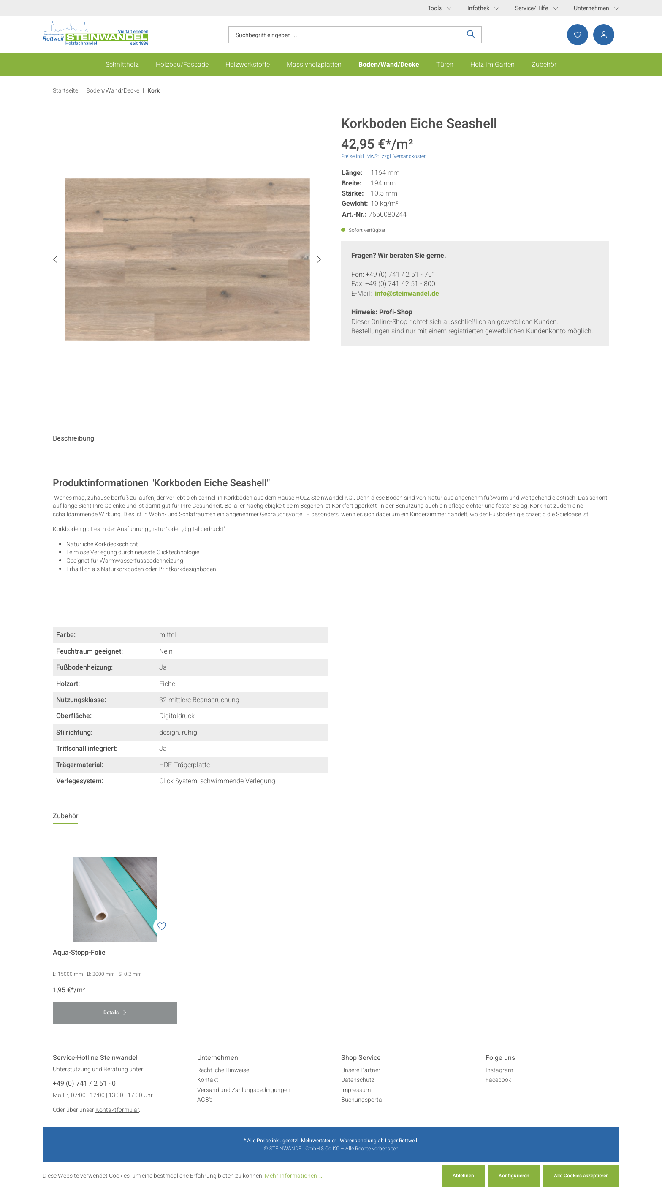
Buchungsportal (362, 1099)
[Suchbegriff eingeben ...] (344, 34)
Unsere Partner (360, 1070)
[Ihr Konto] (601, 34)
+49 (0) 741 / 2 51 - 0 (84, 1084)
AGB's (204, 1099)
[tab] (73, 440)
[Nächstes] (319, 260)
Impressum (356, 1090)
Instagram (499, 1070)
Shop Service (361, 1058)
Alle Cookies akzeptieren (581, 1175)
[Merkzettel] (575, 34)
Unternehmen (596, 8)
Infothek (483, 8)
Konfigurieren (514, 1175)
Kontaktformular (117, 1110)
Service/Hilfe (536, 8)
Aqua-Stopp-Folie (79, 953)
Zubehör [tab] (65, 816)
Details (114, 1012)
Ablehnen (463, 1175)
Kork (153, 90)
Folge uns (500, 1058)
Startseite (65, 90)
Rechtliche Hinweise (223, 1070)
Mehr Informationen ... (293, 1175)
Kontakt (207, 1080)
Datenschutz (357, 1080)
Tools (439, 8)
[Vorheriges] (55, 260)
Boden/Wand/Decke (112, 90)
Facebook (498, 1080)
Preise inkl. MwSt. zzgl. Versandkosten (384, 156)
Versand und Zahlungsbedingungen (243, 1090)
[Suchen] (471, 34)
